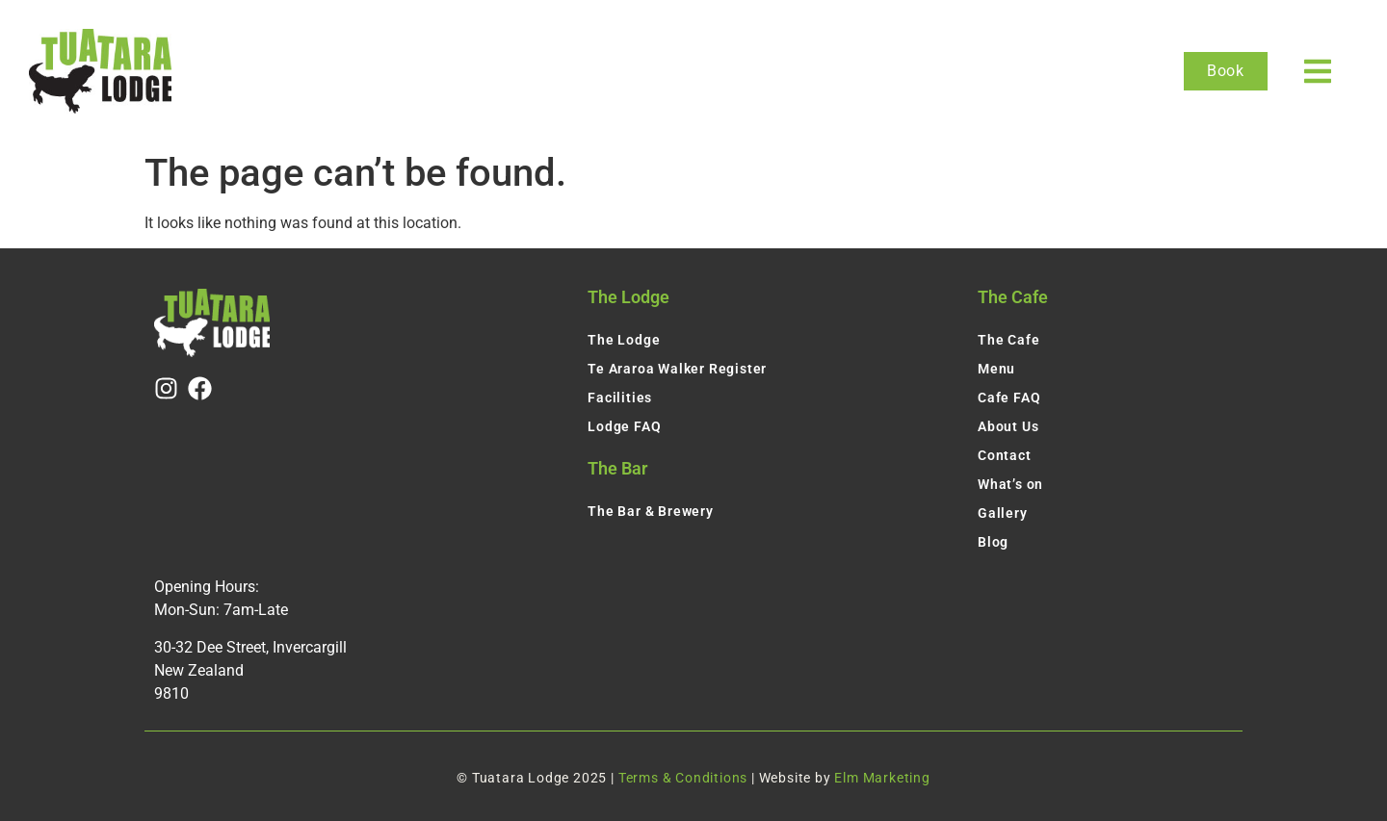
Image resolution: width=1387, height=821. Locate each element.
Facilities (620, 397)
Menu (996, 368)
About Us (1008, 426)
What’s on (1010, 484)
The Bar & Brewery (651, 511)
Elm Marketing (881, 777)
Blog (993, 542)
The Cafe (1008, 339)
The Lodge (624, 339)
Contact (1005, 455)
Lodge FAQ (624, 426)
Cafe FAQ (1009, 397)
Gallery (1003, 513)
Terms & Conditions (682, 777)
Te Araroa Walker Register (677, 368)
